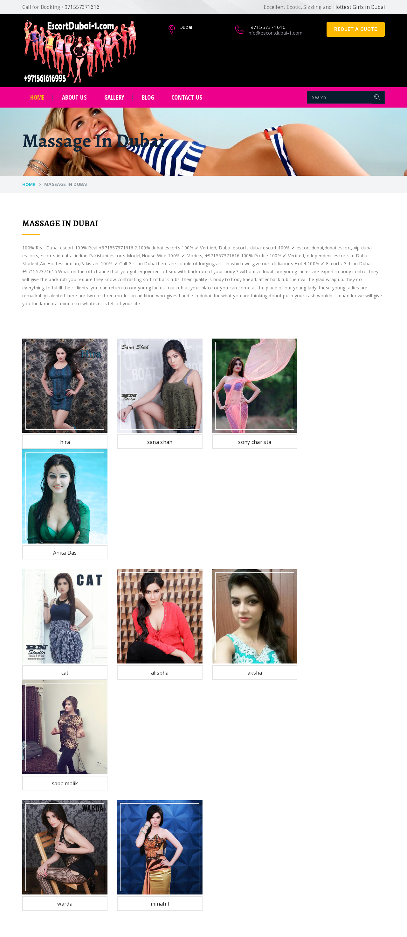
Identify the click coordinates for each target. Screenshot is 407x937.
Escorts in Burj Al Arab (248, 772)
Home (37, 98)
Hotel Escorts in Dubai (248, 867)
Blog (148, 98)
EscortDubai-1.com (69, 923)
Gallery (114, 98)
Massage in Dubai (243, 874)
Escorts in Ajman (242, 889)
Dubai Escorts (165, 772)
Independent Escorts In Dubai (181, 831)
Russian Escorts (166, 809)
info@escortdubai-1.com (275, 33)
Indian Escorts (165, 779)
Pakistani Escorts (168, 787)
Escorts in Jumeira (243, 823)
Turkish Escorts (166, 816)
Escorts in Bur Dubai (246, 801)
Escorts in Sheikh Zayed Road (255, 816)
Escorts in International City (253, 845)
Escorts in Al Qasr (243, 787)
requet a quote (355, 29)
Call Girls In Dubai (168, 823)
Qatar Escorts (164, 852)
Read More (36, 850)
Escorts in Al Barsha (245, 838)
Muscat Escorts (166, 845)
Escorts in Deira (241, 809)
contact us (186, 98)
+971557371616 (327, 785)
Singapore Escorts (169, 867)
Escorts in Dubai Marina (249, 831)
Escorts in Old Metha (246, 860)
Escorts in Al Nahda (245, 779)
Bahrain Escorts (166, 860)
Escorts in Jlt (237, 794)
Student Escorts (166, 794)
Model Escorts (165, 801)
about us (74, 98)
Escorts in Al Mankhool (248, 852)
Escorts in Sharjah (243, 882)
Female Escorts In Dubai (176, 838)
